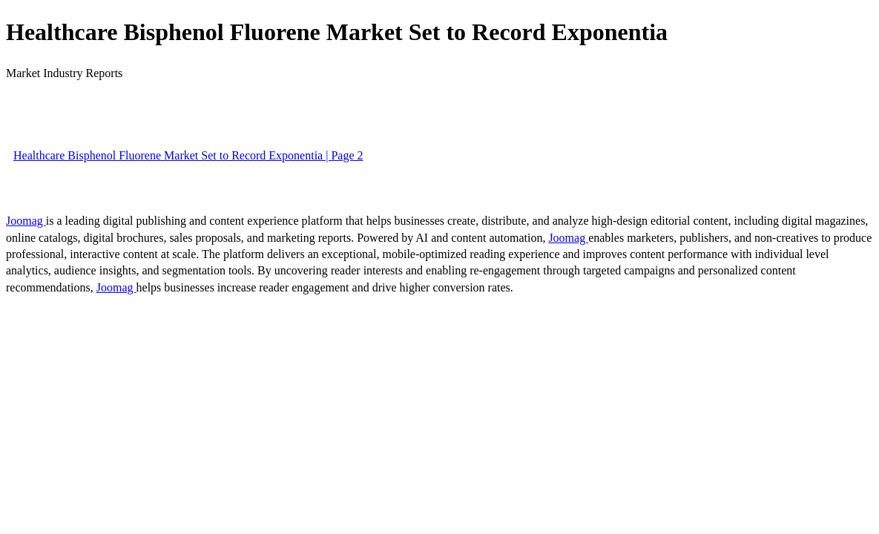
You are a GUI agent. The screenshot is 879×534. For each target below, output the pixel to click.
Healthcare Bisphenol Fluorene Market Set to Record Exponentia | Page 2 (188, 155)
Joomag (26, 220)
